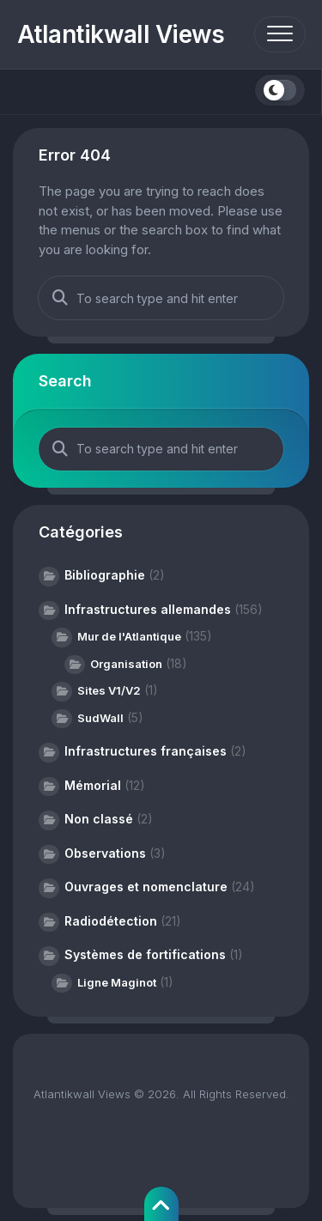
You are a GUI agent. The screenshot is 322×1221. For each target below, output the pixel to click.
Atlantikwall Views (121, 34)
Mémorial (92, 785)
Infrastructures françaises (145, 751)
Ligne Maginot (116, 982)
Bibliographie (104, 575)
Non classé (98, 818)
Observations (105, 853)
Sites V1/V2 (109, 690)
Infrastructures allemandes (147, 609)
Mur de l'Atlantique (129, 636)
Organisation (126, 664)
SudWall (100, 718)
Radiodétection (110, 921)
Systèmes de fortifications (145, 954)
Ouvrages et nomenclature (146, 886)
